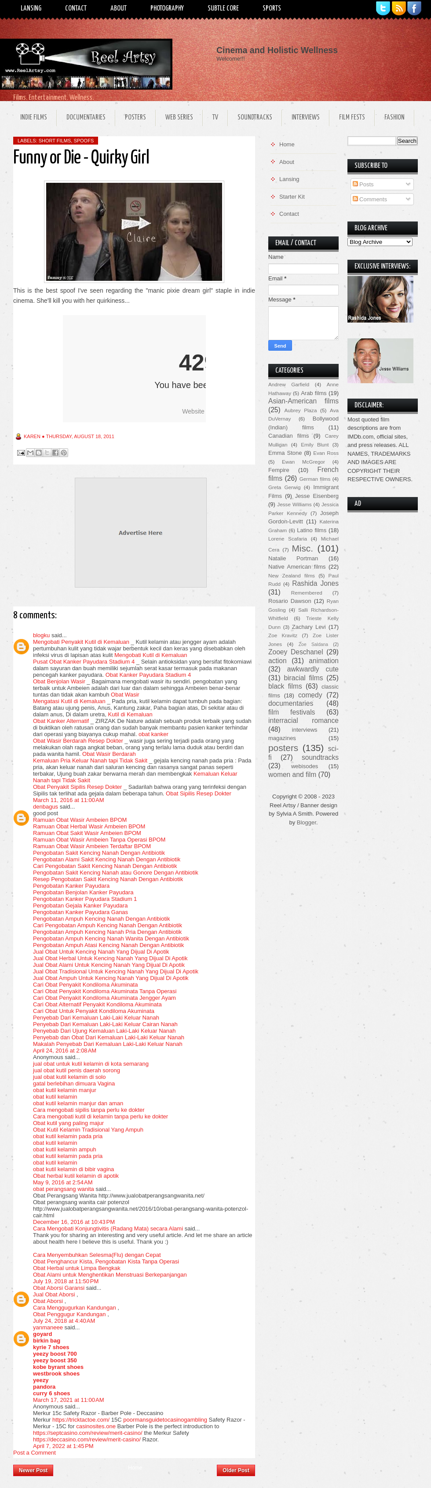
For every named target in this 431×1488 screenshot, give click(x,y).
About (118, 8)
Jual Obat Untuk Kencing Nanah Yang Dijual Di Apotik (101, 951)
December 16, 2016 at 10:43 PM (74, 1222)
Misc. (302, 548)
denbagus (45, 806)
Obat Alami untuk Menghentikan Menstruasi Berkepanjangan (110, 1274)
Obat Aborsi (48, 1301)
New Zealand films (291, 575)
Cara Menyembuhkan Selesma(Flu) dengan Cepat (97, 1255)
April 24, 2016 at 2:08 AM (64, 1050)
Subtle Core (223, 8)
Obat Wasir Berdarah (109, 754)
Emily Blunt (315, 444)
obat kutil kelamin (55, 1096)
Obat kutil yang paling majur (68, 1123)
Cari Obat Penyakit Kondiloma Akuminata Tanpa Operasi (104, 991)
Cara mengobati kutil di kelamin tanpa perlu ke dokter (100, 1116)
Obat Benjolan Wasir (59, 681)
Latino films (311, 530)
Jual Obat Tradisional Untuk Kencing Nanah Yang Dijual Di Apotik (115, 971)
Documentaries (86, 117)
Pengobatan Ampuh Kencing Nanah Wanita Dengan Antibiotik (111, 938)
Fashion (394, 117)
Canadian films (288, 435)
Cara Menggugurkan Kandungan (74, 1307)
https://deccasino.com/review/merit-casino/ (87, 1439)
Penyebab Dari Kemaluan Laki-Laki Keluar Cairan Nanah (105, 1024)
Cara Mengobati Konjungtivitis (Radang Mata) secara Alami (108, 1228)
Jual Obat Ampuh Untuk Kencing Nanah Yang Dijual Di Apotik (111, 978)
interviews (305, 729)
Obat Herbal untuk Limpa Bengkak (77, 1268)
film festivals (291, 712)
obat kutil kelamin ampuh (64, 1149)
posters (283, 748)
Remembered (306, 592)
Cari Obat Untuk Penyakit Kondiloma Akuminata (93, 1011)
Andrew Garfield (288, 384)
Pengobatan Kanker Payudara (71, 885)
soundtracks (320, 757)
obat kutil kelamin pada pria (67, 1136)
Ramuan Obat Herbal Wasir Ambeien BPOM (89, 826)
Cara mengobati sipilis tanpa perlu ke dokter (89, 1110)
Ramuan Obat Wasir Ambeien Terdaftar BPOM (92, 846)
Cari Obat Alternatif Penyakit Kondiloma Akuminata (97, 1004)
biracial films (303, 678)
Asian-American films (303, 401)
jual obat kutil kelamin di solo (69, 1077)
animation (324, 660)
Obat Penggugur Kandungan (69, 1314)
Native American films (297, 566)
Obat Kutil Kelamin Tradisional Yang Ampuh (88, 1129)
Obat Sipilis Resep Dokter (198, 793)
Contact (76, 8)
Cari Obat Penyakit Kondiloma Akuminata (85, 984)
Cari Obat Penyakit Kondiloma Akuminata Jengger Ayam (104, 997)
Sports (272, 8)
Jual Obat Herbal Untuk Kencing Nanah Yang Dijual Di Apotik (110, 958)
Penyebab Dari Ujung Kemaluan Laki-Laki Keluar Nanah (104, 1030)
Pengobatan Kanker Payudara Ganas (80, 912)
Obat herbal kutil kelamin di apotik (76, 1175)
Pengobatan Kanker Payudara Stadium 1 (85, 899)
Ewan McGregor (303, 462)
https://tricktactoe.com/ (81, 1419)
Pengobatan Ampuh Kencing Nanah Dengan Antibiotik (101, 918)
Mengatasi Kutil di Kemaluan (69, 701)
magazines (282, 738)
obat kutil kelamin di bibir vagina (73, 1169)
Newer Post (33, 1470)
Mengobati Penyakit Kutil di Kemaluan (81, 642)
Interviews (306, 117)
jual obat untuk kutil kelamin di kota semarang (91, 1063)
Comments (370, 199)
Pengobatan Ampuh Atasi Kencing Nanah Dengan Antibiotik (108, 945)
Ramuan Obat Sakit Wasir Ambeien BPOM (87, 833)
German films (315, 479)
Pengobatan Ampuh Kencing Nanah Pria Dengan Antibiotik (107, 932)
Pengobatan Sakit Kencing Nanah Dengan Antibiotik (99, 852)
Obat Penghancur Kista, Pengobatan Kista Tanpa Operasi (106, 1261)
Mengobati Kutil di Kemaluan (150, 655)
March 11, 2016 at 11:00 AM (68, 800)
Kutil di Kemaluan (130, 714)
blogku (41, 635)
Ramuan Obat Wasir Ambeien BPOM (80, 820)
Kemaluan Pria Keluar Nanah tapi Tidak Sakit (90, 760)
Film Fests (352, 117)
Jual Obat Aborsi (54, 1294)
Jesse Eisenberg (317, 496)
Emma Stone (285, 453)
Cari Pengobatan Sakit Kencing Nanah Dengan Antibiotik (105, 866)
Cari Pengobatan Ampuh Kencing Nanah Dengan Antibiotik (107, 925)
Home (135, 1468)
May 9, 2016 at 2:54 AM (63, 1182)
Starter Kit (292, 196)
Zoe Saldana (313, 644)
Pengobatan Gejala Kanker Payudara (80, 905)
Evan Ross (326, 453)
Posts (363, 184)
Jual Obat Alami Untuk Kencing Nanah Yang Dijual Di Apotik (109, 965)
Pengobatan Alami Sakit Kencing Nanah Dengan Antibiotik (106, 859)
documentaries (290, 703)
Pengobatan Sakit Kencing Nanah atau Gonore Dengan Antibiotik (115, 872)
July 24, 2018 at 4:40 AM (64, 1320)
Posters (135, 117)
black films (285, 686)
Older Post (236, 1470)
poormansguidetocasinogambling (165, 1419)
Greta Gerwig (284, 487)
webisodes (304, 766)
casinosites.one (96, 1426)
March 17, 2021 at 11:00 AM (68, 1400)
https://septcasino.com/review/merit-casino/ (87, 1433)
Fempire (278, 470)
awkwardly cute (313, 669)
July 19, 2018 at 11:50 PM (66, 1281)
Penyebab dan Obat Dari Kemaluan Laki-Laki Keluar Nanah (108, 1037)
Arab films (313, 393)
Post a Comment (34, 1452)
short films (55, 140)
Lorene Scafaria (287, 538)
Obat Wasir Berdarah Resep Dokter (78, 740)
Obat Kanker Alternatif (61, 721)
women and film (292, 774)
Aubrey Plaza (301, 410)
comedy (310, 695)
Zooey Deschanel (295, 652)
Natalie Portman (293, 558)
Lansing (31, 8)
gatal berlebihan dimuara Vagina (74, 1083)
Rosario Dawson (289, 601)
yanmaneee (48, 1327)
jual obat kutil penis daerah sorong (76, 1070)
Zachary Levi (309, 627)
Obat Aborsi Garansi (58, 1288)
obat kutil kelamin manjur (64, 1090)
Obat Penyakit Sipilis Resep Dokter (77, 787)
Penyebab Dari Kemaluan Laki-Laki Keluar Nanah (96, 1017)
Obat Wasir (125, 694)
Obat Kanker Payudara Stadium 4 (148, 674)
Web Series (179, 117)
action (277, 660)
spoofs (83, 140)
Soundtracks (254, 117)
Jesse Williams (294, 504)
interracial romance (303, 720)
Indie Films (33, 117)
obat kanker (153, 734)
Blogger (306, 822)
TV (215, 117)
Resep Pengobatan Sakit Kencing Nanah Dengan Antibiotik (108, 879)
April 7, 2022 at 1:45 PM (63, 1446)
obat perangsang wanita (63, 1189)
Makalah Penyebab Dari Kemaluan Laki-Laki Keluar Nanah (108, 1044)
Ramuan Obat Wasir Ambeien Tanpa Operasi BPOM (99, 839)
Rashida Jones (315, 583)
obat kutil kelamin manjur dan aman (78, 1103)
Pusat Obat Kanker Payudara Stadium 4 (84, 661)
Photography (167, 8)
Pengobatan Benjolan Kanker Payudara (83, 892)
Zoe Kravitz (282, 635)
